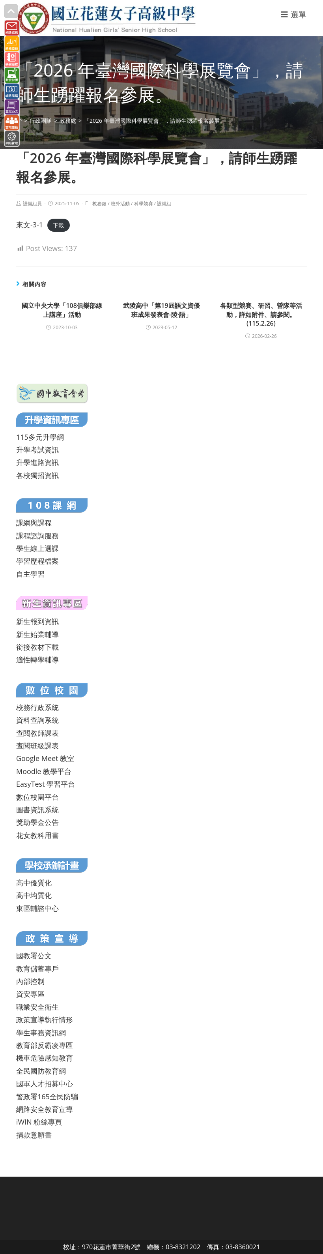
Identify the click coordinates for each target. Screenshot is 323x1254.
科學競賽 (143, 203)
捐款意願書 (34, 1135)
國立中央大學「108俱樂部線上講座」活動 (62, 310)
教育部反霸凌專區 (44, 1045)
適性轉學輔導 (37, 659)
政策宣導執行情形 (44, 1019)
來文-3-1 (29, 224)
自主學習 (30, 574)
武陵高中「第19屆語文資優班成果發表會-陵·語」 (161, 310)
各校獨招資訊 (37, 475)
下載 (58, 225)
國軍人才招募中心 (44, 1083)
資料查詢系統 (37, 720)
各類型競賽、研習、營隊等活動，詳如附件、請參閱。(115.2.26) (261, 314)
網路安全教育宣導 (44, 1109)
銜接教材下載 (37, 647)
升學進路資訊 (37, 462)
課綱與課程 (34, 522)
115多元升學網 (40, 437)
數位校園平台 (37, 797)
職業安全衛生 (37, 1007)
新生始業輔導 (37, 634)
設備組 (164, 203)
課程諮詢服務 (37, 535)
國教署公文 (34, 955)
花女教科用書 (37, 835)
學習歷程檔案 (37, 561)
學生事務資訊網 (41, 1032)
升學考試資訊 (37, 449)
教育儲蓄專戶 (37, 968)
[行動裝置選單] (294, 14)
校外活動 (120, 203)
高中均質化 (34, 895)
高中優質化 (34, 882)
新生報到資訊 (37, 621)
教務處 (99, 203)
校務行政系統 (37, 707)
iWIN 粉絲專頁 (39, 1122)
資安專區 (30, 994)
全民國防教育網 (41, 1071)
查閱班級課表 (37, 745)
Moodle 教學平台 (43, 771)
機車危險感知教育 (44, 1058)
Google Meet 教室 (45, 758)
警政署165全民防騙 (47, 1096)
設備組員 (32, 203)
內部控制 (30, 981)
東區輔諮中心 (37, 908)
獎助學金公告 (37, 822)
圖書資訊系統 (37, 809)
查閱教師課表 (37, 733)
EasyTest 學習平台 (45, 784)
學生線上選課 (37, 548)
